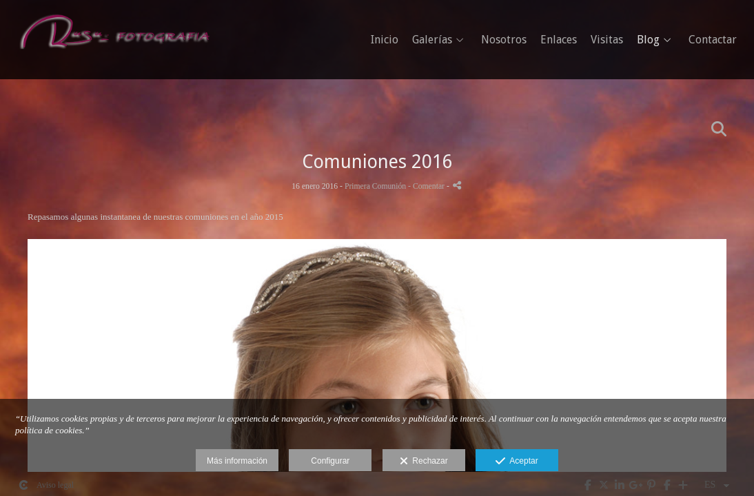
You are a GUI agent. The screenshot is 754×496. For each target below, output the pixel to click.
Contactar (713, 40)
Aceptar (517, 461)
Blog (648, 40)
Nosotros (504, 40)
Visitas (607, 40)
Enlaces (558, 40)
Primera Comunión (375, 186)
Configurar (330, 461)
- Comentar (427, 186)
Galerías (432, 40)
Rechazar (424, 461)
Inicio (384, 40)
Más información (237, 461)
